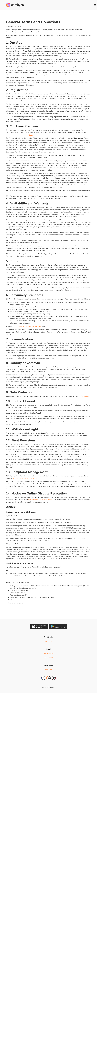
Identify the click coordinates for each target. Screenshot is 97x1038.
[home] (15, 5)
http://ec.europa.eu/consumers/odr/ (40, 500)
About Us (48, 641)
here (30, 135)
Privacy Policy (85, 396)
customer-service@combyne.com (24, 478)
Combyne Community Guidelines (29, 326)
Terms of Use (48, 657)
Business (48, 670)
